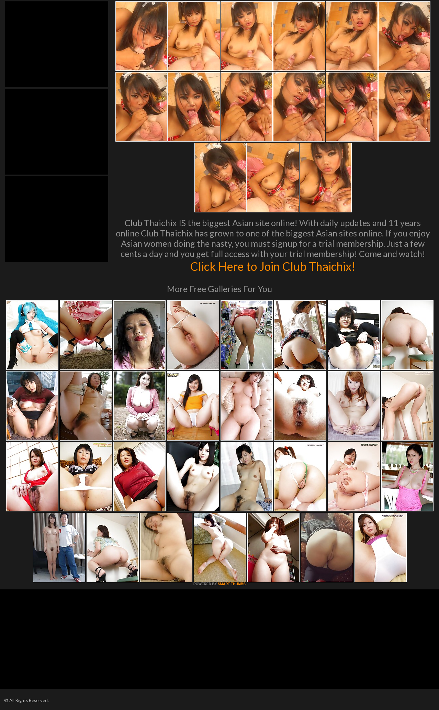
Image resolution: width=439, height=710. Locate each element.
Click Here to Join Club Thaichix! (273, 266)
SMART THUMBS (232, 584)
